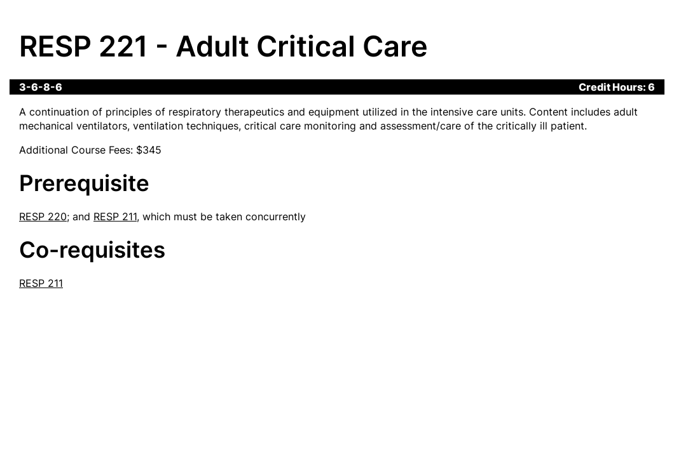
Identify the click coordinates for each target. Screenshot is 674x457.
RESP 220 (43, 216)
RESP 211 (115, 216)
